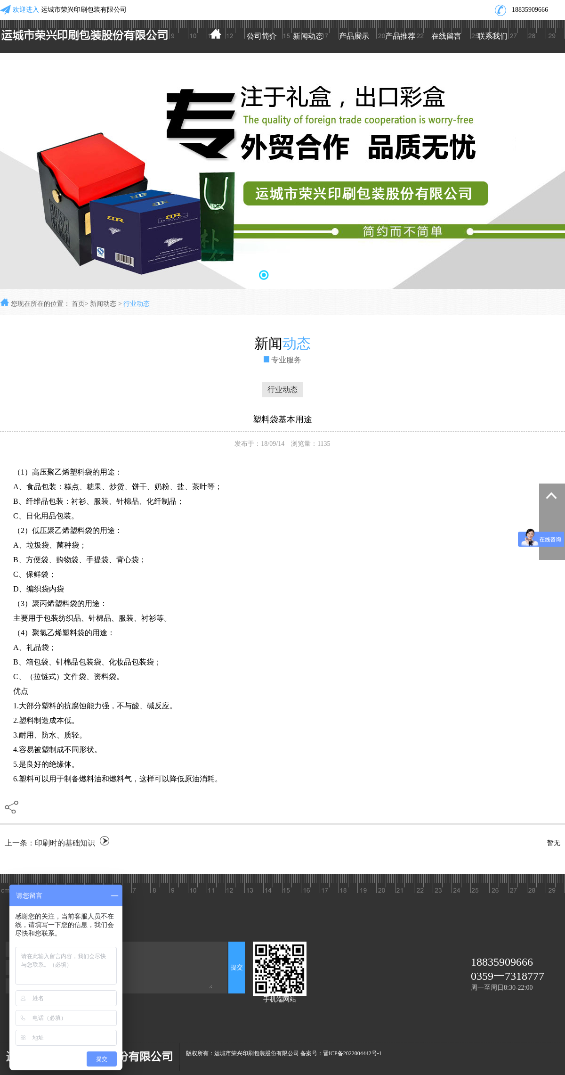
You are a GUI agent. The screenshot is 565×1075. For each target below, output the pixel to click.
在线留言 (446, 36)
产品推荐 (400, 36)
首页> (80, 303)
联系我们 (492, 36)
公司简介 (262, 36)
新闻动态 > (106, 303)
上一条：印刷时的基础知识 (50, 843)
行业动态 (136, 303)
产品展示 (354, 36)
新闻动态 (308, 36)
